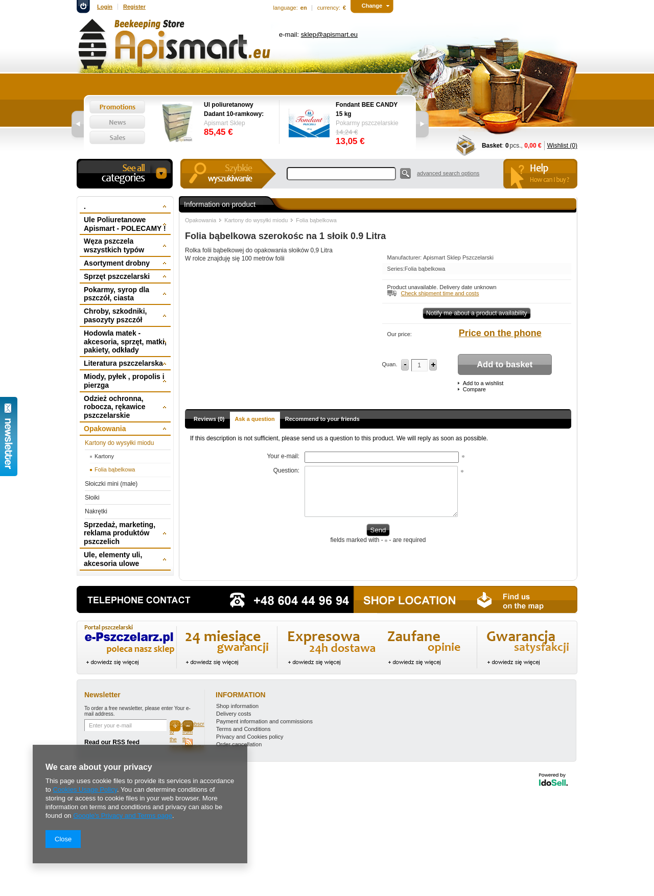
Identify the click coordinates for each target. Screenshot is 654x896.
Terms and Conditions (243, 729)
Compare (474, 389)
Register (134, 7)
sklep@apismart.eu (329, 34)
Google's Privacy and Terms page (122, 815)
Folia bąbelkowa (316, 220)
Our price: (399, 334)
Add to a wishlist (483, 383)
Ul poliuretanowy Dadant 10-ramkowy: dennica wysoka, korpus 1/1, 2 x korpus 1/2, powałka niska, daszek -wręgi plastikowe (236, 110)
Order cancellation (239, 744)
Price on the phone (500, 333)
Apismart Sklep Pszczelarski (458, 257)
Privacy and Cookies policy (249, 737)
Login (104, 7)
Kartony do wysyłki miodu (256, 220)
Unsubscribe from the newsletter (188, 726)
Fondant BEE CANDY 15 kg (367, 109)
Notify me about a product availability (476, 313)
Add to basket (504, 364)
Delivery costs (233, 714)
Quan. (390, 364)
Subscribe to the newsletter (175, 726)
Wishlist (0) (562, 145)
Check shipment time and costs (440, 293)
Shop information (237, 706)
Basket (492, 145)
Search (405, 173)
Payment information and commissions (264, 721)
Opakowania (200, 220)
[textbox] (341, 173)
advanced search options (448, 173)
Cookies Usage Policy (84, 789)
